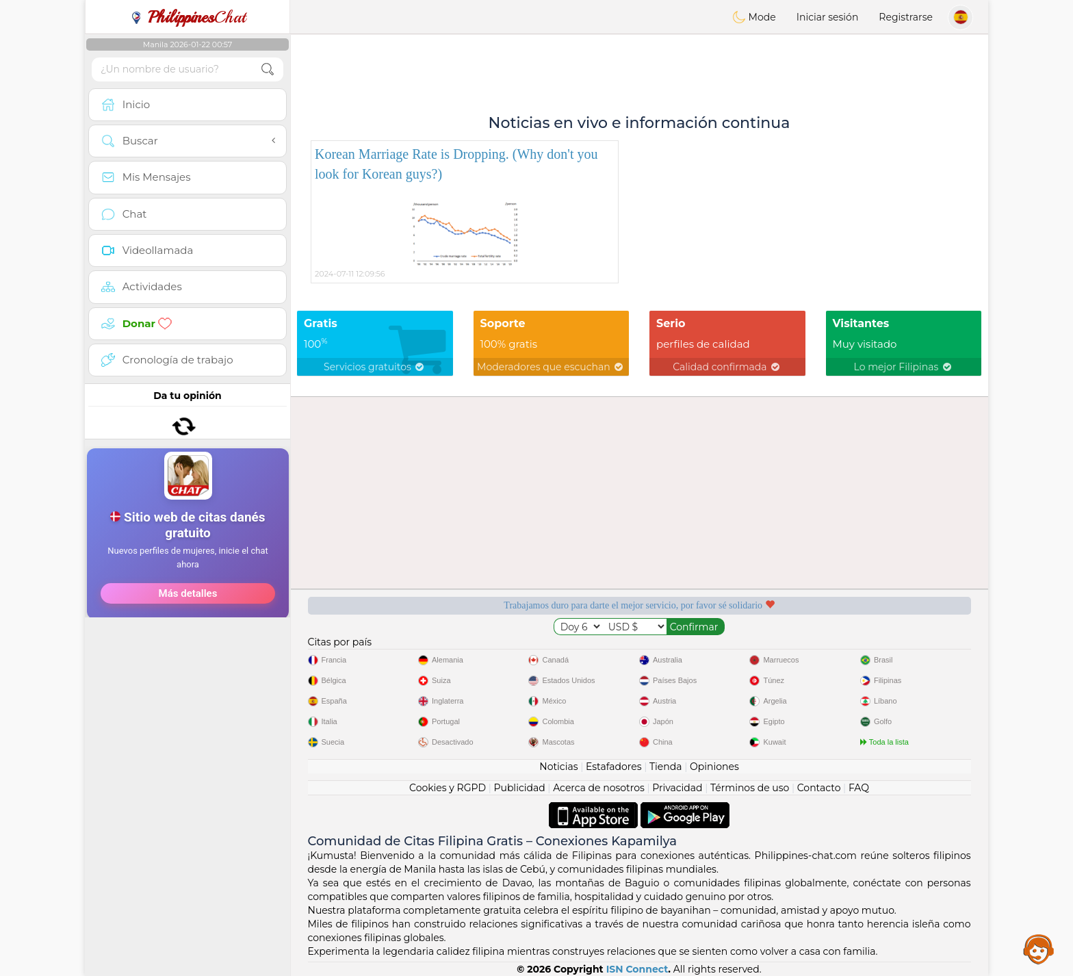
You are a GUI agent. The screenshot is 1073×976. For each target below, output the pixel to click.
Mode (754, 17)
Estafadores (614, 766)
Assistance (1039, 949)
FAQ (859, 788)
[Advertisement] (187, 468)
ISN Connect (637, 969)
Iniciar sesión (828, 17)
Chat (187, 17)
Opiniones (714, 766)
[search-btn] (267, 69)
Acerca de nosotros (599, 788)
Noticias (558, 766)
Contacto (819, 788)
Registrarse (906, 17)
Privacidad (677, 788)
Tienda (665, 766)
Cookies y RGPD (447, 788)
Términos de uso (749, 788)
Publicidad (519, 788)
